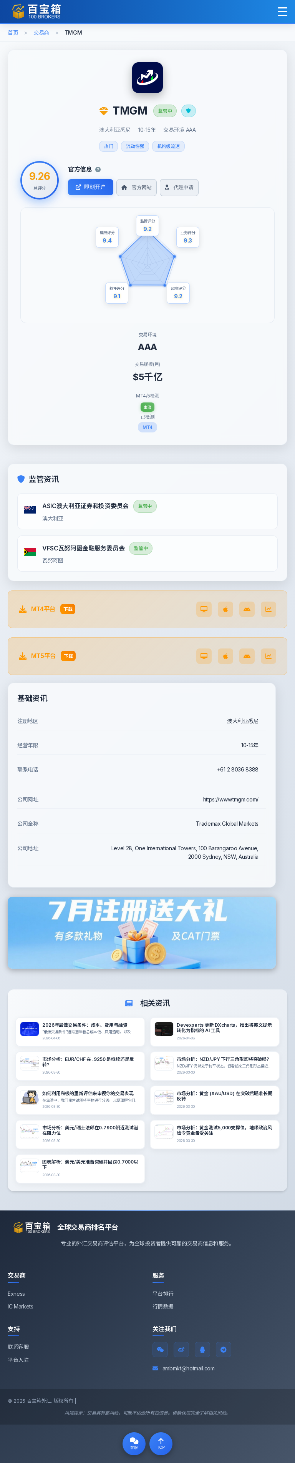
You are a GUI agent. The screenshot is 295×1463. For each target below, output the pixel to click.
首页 (13, 32)
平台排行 (163, 1293)
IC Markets (20, 1306)
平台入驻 (18, 1360)
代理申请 (179, 187)
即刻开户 (91, 187)
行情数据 (163, 1306)
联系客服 (18, 1346)
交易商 (41, 32)
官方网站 (136, 187)
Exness (16, 1293)
